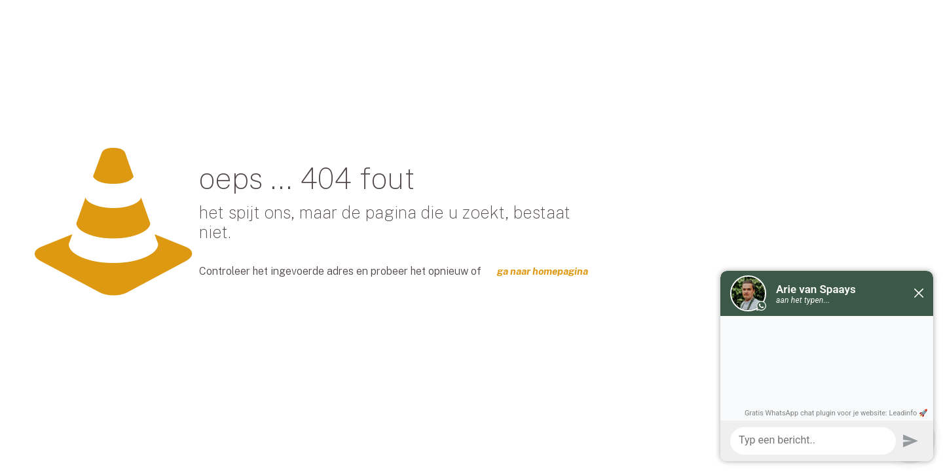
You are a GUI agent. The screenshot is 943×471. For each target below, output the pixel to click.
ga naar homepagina (542, 271)
